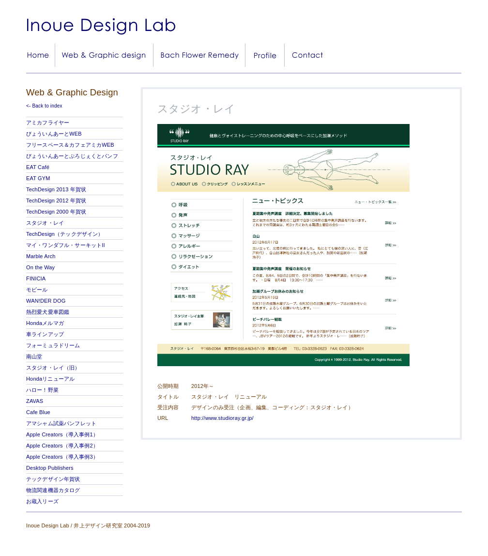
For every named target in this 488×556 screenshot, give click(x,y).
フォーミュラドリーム (53, 345)
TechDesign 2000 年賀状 (56, 212)
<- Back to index (44, 105)
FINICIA (36, 278)
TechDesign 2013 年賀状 (56, 189)
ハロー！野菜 (42, 390)
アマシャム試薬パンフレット (61, 423)
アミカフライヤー (47, 122)
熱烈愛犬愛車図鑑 (47, 312)
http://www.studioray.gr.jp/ (222, 418)
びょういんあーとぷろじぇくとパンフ (72, 156)
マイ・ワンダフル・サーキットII (65, 245)
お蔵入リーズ (42, 501)
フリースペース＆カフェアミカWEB (70, 145)
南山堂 (34, 356)
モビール (37, 290)
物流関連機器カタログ (53, 490)
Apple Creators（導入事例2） (62, 445)
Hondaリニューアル (50, 379)
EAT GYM (38, 178)
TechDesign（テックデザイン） (65, 234)
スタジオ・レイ (45, 223)
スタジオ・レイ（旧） (53, 368)
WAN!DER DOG (45, 301)
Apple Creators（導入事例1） (62, 434)
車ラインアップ (45, 334)
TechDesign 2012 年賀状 (56, 200)
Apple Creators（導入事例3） (62, 457)
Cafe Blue (38, 412)
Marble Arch (40, 256)
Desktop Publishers (50, 468)
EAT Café (37, 167)
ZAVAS (34, 401)
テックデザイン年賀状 (53, 479)
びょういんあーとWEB (54, 134)
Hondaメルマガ (45, 323)
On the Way (40, 267)
